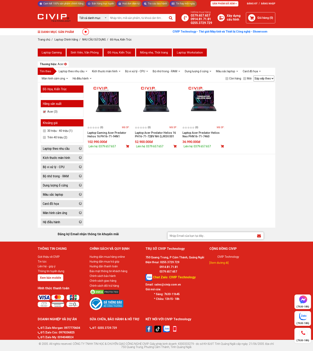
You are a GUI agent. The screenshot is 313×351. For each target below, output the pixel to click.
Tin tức (42, 261)
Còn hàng (233, 78)
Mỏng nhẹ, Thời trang (154, 52)
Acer (53, 64)
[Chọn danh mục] (94, 17)
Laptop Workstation (190, 52)
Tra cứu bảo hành (155, 3)
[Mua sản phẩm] (128, 146)
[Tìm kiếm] (170, 18)
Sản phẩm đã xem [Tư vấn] (224, 3)
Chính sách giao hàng (103, 280)
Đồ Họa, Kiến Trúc (119, 52)
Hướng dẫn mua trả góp (104, 261)
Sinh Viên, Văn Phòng (85, 52)
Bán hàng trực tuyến (101, 3)
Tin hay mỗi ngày (183, 3)
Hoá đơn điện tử (129, 3)
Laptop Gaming (52, 52)
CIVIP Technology (228, 256)
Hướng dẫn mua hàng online (107, 256)
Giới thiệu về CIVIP (49, 256)
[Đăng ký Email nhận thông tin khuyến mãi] (259, 235)
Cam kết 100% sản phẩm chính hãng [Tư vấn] (61, 3)
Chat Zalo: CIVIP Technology (171, 277)
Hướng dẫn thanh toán (104, 266)
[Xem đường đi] (219, 262)
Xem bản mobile (50, 277)
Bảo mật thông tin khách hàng (108, 271)
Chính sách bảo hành (103, 276)
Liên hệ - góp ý (46, 266)
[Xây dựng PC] (221, 17)
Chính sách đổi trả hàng (104, 285)
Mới (247, 78)
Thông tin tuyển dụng (51, 271)
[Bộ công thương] (117, 303)
